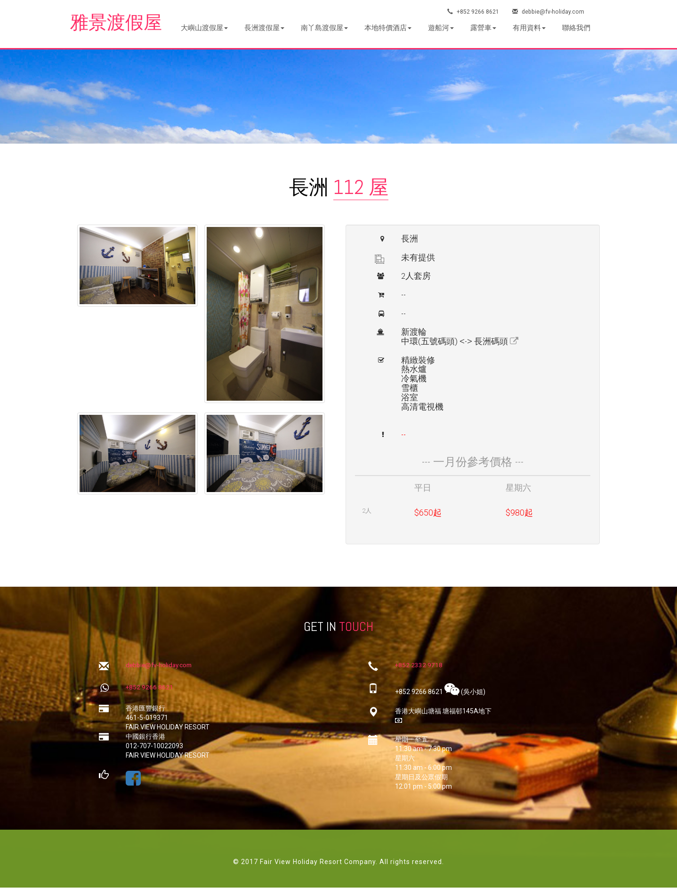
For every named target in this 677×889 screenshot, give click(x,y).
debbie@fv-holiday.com (549, 11)
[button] (204, 28)
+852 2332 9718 (419, 667)
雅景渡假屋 (119, 23)
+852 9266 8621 (473, 11)
